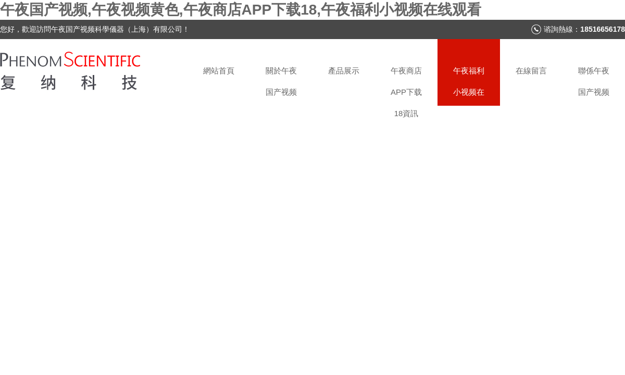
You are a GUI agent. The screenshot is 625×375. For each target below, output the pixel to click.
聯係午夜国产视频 (593, 81)
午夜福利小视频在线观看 (468, 86)
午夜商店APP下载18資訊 (406, 86)
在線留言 (531, 70)
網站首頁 (218, 70)
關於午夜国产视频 (281, 81)
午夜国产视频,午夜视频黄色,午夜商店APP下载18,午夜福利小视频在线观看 (240, 10)
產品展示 (343, 70)
